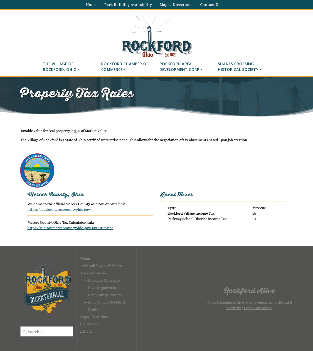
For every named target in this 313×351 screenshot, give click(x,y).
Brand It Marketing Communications (259, 305)
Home (91, 4)
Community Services (105, 294)
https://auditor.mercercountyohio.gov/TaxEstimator (70, 227)
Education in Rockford (106, 302)
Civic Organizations (104, 287)
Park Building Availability (128, 4)
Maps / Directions (176, 4)
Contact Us (210, 4)
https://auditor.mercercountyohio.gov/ (59, 209)
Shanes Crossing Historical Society (238, 66)
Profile (93, 309)
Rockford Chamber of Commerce (125, 66)
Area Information (94, 273)
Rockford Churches (104, 280)
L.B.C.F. (86, 331)
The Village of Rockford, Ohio (60, 66)
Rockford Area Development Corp (180, 66)
